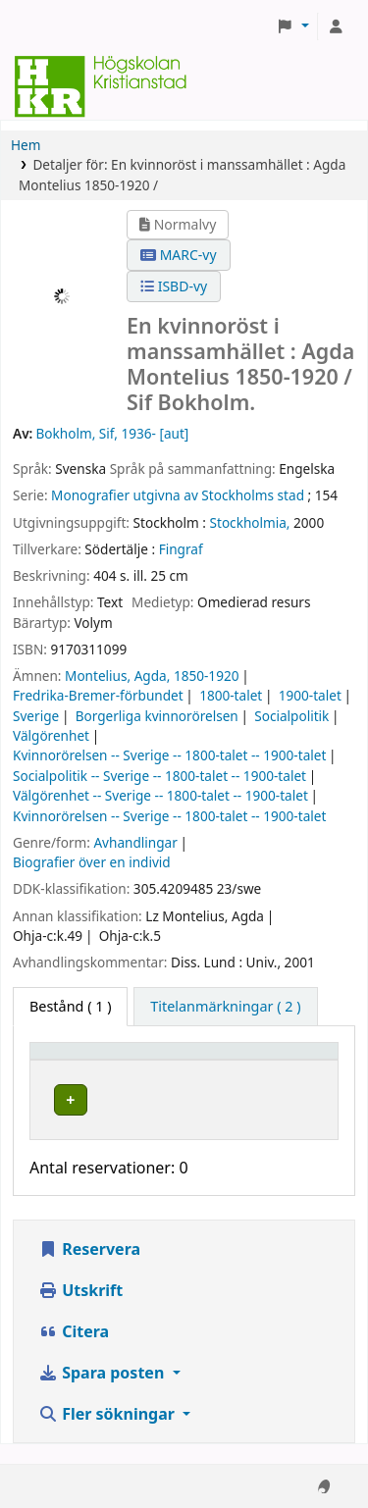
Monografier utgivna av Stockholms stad (177, 495)
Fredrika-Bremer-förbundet (98, 695)
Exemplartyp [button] (83, 1060)
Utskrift (80, 1310)
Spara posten (103, 1392)
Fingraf (181, 549)
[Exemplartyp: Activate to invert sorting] (124, 1059)
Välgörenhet (51, 735)
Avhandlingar (135, 842)
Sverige (36, 715)
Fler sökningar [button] (108, 1433)
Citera (73, 1351)
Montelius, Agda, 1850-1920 (151, 675)
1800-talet (230, 695)
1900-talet (310, 695)
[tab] (225, 1006)
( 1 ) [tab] (70, 1006)
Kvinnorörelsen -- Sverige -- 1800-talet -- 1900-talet (169, 755)
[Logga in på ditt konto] (335, 26)
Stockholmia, (250, 522)
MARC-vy (178, 254)
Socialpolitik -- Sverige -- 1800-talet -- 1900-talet (159, 775)
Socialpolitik (291, 715)
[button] (293, 26)
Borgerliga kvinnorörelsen (157, 715)
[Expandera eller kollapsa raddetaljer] (278, 1119)
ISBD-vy (173, 286)
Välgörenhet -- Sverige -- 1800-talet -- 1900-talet (160, 795)
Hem (25, 144)
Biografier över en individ (92, 862)
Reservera (89, 1268)
